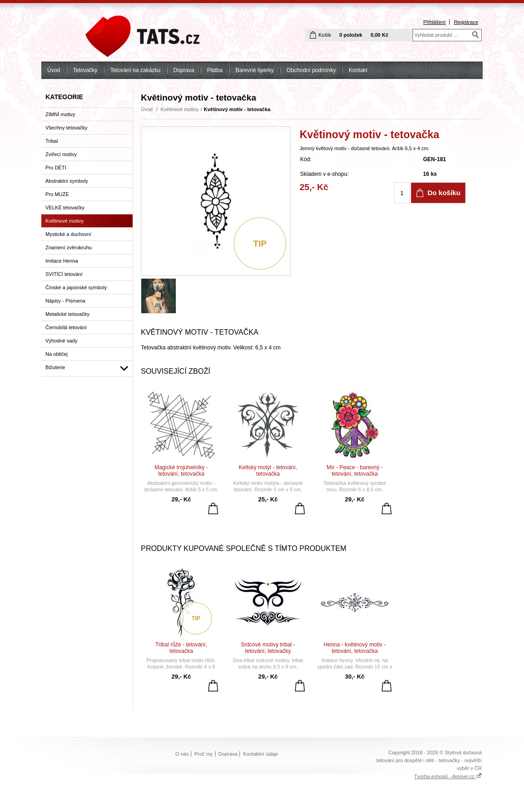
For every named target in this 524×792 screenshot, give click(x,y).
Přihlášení (434, 22)
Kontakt (358, 70)
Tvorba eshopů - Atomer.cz (448, 776)
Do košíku (444, 193)
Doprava (183, 70)
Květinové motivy (180, 109)
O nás (182, 754)
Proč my (203, 754)
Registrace (466, 22)
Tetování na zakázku (135, 70)
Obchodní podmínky (311, 70)
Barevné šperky (254, 70)
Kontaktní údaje (260, 754)
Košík (324, 35)
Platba (215, 70)
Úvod (53, 70)
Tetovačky (85, 70)
